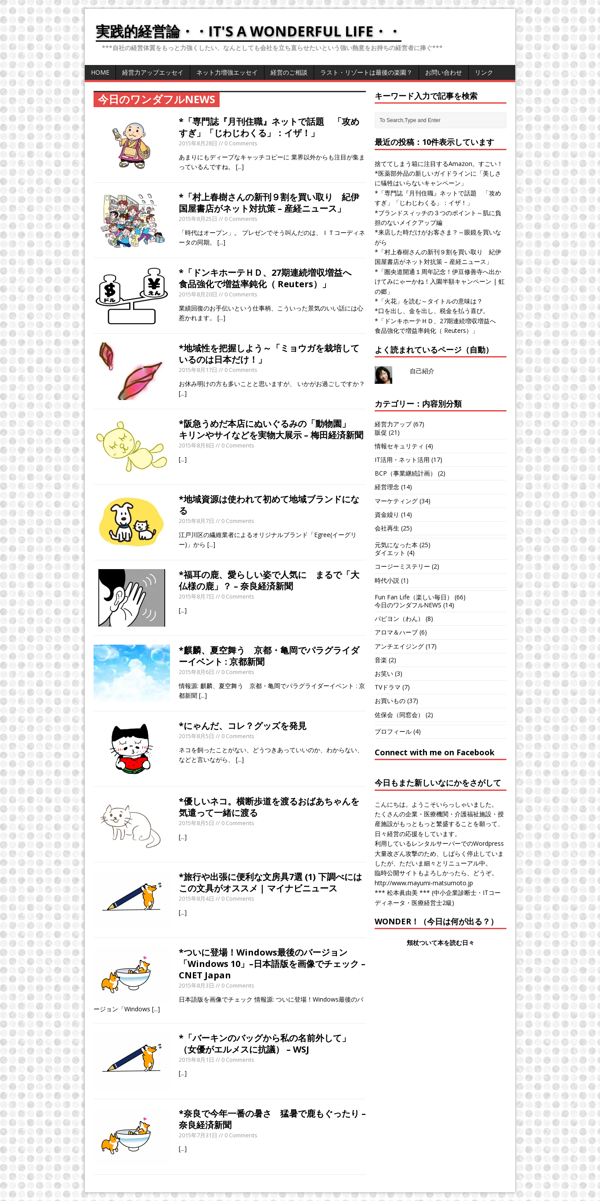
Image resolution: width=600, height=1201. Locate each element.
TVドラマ (388, 687)
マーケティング (396, 501)
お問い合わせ (443, 72)
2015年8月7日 (196, 521)
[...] (240, 166)
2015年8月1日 (196, 1060)
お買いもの (390, 700)
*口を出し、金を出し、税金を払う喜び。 (432, 311)
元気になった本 (396, 545)
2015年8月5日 (196, 736)
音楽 (381, 660)
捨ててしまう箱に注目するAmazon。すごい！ (439, 163)
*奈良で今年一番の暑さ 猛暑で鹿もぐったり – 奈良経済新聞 (272, 1119)
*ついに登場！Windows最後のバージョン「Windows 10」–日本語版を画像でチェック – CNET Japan (272, 963)
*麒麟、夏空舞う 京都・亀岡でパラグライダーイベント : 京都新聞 (269, 655)
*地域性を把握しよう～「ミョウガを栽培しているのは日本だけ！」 (269, 353)
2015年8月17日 (198, 370)
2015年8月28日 (198, 143)
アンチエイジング (399, 646)
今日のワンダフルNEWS (408, 605)
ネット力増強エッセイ (227, 72)
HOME (100, 72)
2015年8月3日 (196, 985)
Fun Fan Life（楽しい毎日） (414, 597)
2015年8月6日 (196, 672)
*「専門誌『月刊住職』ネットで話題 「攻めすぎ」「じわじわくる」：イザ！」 (269, 127)
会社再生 (387, 528)
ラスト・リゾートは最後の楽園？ (366, 72)
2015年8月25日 (198, 219)
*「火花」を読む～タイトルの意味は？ (429, 301)
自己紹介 (422, 371)
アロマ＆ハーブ (396, 632)
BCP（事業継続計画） (405, 473)
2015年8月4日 (196, 898)
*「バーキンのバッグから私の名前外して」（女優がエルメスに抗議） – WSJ (265, 1043)
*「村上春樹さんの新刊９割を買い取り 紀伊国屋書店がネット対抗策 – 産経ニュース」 (269, 202)
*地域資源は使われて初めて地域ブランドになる (269, 504)
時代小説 (387, 580)
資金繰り (387, 514)
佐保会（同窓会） (399, 715)
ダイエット (390, 552)
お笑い (384, 673)
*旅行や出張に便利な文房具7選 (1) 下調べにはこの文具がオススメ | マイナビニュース (270, 882)
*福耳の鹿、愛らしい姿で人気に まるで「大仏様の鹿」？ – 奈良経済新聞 (269, 580)
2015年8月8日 (196, 445)
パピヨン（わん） (399, 618)
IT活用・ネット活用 (402, 459)
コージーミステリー (402, 566)
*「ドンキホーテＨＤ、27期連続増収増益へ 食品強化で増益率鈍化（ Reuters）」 (269, 278)
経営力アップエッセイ (153, 72)
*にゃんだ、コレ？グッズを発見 (243, 726)
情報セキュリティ (399, 446)
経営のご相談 (289, 72)
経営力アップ (393, 424)
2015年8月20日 (198, 294)
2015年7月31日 (198, 1135)
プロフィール (393, 731)
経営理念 (387, 487)
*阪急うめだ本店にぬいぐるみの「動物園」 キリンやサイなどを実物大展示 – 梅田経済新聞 (271, 429)
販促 (381, 432)
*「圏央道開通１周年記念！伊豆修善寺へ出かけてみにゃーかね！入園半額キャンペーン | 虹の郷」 (440, 281)
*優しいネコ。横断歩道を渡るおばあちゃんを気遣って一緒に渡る (269, 807)
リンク (484, 72)
